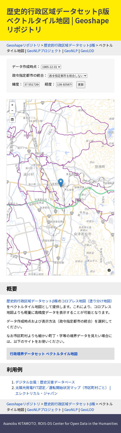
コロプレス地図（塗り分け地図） (87, 300)
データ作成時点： (36, 66)
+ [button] (12, 105)
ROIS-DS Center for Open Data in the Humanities (78, 423)
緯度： (26, 84)
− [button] (12, 110)
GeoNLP (71, 50)
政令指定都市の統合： (49, 75)
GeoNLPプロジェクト (44, 50)
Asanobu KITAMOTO (19, 423)
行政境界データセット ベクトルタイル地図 (44, 353)
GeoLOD (87, 50)
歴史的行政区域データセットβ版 (69, 45)
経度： (59, 84)
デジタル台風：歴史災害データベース (45, 382)
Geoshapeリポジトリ (23, 45)
